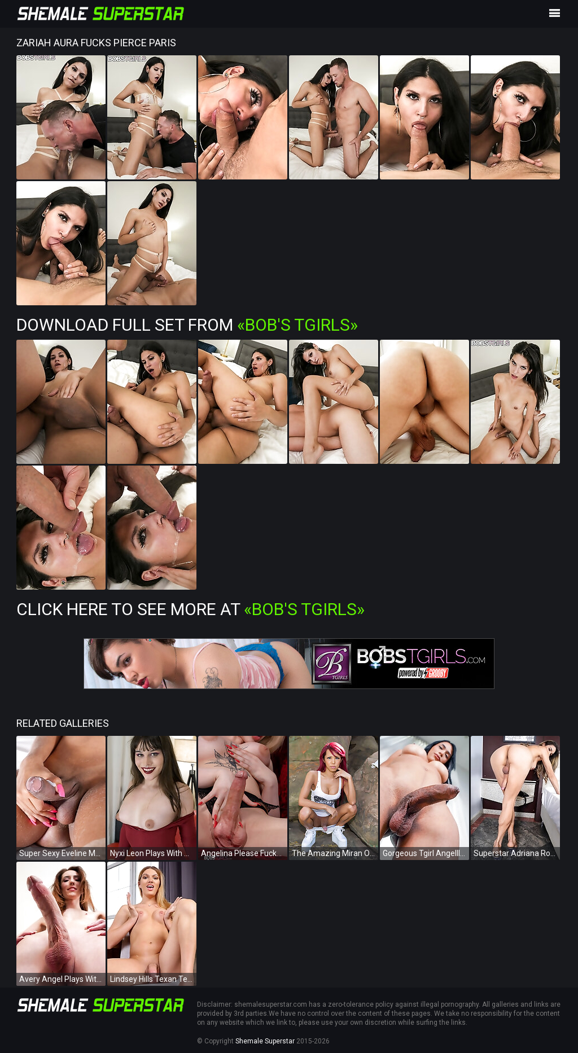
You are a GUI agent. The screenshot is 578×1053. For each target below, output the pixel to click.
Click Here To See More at (190, 609)
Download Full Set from (187, 325)
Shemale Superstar (265, 1041)
